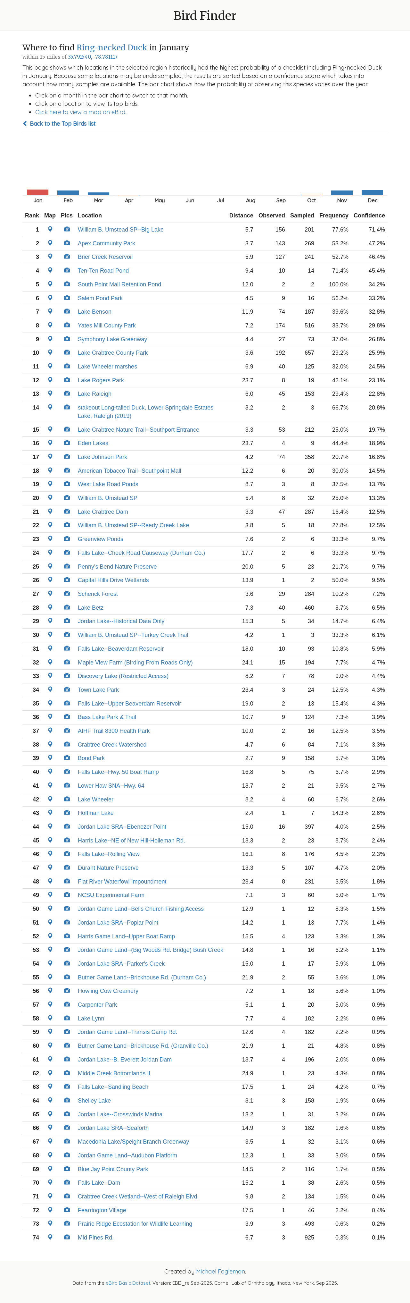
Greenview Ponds (100, 539)
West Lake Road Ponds (108, 484)
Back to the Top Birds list (58, 123)
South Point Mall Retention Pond (119, 284)
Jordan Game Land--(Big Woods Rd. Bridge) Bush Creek (150, 950)
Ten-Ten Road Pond (103, 270)
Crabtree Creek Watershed (112, 744)
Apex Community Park (106, 243)
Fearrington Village (102, 1210)
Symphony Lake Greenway (112, 339)
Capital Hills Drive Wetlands (113, 580)
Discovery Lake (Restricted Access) (123, 676)
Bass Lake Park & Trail (107, 717)
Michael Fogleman (220, 1271)
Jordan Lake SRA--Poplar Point (118, 922)
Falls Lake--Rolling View (109, 854)
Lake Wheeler (95, 799)
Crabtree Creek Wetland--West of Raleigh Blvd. (138, 1196)
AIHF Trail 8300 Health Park (114, 731)
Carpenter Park (97, 1005)
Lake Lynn (91, 1018)
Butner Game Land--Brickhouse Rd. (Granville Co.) (143, 1046)
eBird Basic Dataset (128, 1283)
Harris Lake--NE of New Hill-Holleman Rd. (131, 840)
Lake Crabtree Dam (103, 512)
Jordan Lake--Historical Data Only (121, 621)
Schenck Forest (98, 594)
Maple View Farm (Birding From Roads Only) (135, 662)
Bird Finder (205, 16)
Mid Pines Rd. (96, 1237)
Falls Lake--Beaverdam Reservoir (121, 649)
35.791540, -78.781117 (93, 57)
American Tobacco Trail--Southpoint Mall (129, 471)
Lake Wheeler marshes (107, 366)
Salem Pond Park (100, 298)
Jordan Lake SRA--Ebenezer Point (122, 827)
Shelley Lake (94, 1100)
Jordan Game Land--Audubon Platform (127, 1155)
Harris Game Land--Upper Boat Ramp (126, 936)
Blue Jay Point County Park (113, 1169)
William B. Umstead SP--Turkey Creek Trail (133, 635)
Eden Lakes (93, 443)
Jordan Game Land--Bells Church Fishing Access (141, 909)
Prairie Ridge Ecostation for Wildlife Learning (135, 1224)
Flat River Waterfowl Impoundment (122, 881)
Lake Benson (94, 312)
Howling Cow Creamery (108, 991)
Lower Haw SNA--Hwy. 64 (111, 786)
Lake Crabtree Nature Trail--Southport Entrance (138, 430)
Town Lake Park (98, 690)
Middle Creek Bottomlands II (114, 1073)
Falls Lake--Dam (99, 1183)
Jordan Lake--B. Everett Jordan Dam (125, 1059)
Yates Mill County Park (107, 325)
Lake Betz (90, 608)
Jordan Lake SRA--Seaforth (113, 1128)
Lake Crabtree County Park (113, 353)
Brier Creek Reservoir (105, 257)
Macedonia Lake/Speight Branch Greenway (133, 1141)
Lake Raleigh (94, 394)
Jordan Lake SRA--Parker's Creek (121, 963)
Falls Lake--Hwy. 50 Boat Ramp (118, 772)
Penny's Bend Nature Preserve (117, 566)
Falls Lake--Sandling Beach (113, 1087)
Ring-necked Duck (112, 48)
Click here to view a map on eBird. (80, 112)
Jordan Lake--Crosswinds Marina (120, 1114)
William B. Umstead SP (107, 498)
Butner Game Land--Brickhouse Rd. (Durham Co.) (142, 977)
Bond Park (91, 758)
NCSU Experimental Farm (111, 895)
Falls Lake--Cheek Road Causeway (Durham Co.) (141, 553)
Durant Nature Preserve (108, 868)
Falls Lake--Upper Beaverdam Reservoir (129, 703)
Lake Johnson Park (102, 457)
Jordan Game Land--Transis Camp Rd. (127, 1032)
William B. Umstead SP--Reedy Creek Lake (133, 525)
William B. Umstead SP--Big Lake (121, 229)
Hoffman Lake (96, 813)
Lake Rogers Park (101, 380)
